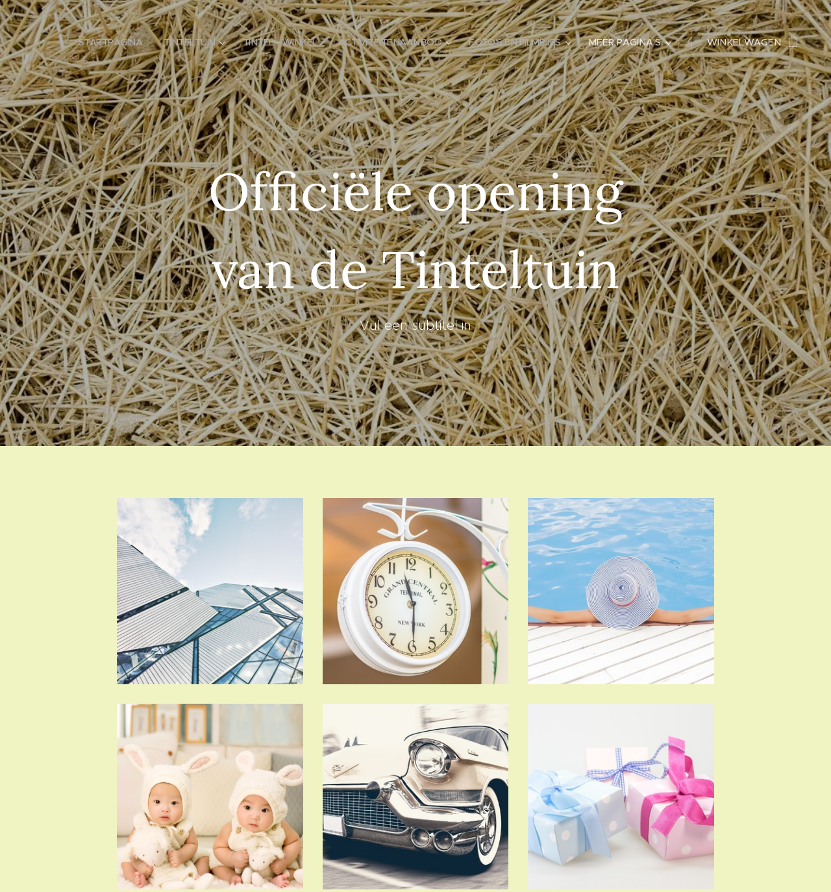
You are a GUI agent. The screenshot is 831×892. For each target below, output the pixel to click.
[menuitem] (93, 42)
